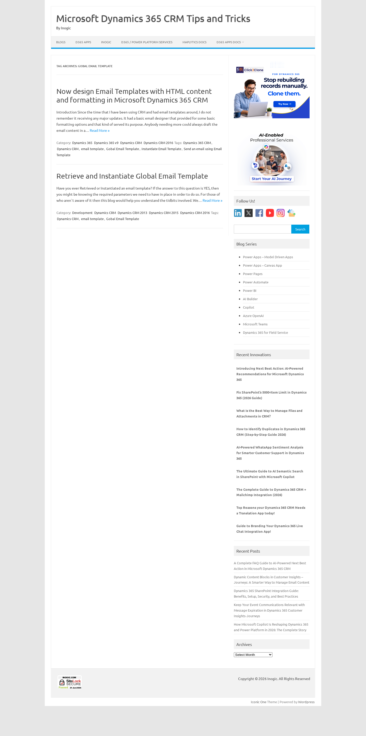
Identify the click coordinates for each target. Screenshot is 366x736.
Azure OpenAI (253, 315)
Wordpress (306, 702)
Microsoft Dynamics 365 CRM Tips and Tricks (153, 18)
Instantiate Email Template (161, 149)
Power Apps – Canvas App (262, 265)
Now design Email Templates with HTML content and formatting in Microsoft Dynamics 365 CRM (134, 95)
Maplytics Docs (194, 42)
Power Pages (253, 273)
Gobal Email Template (122, 149)
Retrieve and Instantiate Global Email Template (132, 176)
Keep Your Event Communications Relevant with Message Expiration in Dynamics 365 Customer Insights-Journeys (269, 610)
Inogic (106, 42)
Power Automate (255, 282)
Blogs (60, 42)
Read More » (100, 130)
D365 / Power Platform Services (146, 42)
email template (92, 149)
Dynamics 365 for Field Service (265, 332)
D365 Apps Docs (229, 42)
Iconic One (258, 702)
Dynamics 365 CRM (197, 142)
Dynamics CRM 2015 (163, 212)
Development (82, 212)
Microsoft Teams (255, 324)
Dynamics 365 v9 (106, 142)
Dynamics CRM (131, 142)
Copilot (248, 307)
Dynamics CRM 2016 (158, 142)
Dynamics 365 (82, 142)
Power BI (249, 290)
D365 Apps (83, 42)
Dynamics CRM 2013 (132, 212)
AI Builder (250, 299)
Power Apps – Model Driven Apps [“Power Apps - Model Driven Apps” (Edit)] (268, 257)
